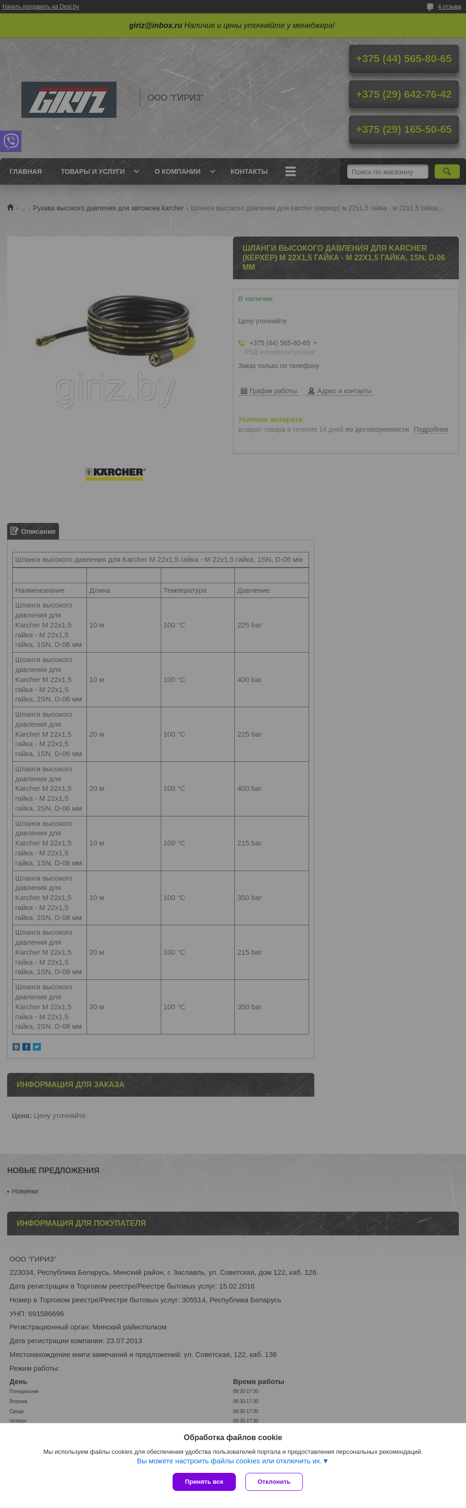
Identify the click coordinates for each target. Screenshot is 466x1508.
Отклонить (274, 1481)
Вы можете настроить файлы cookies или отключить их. (229, 1461)
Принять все (204, 1481)
